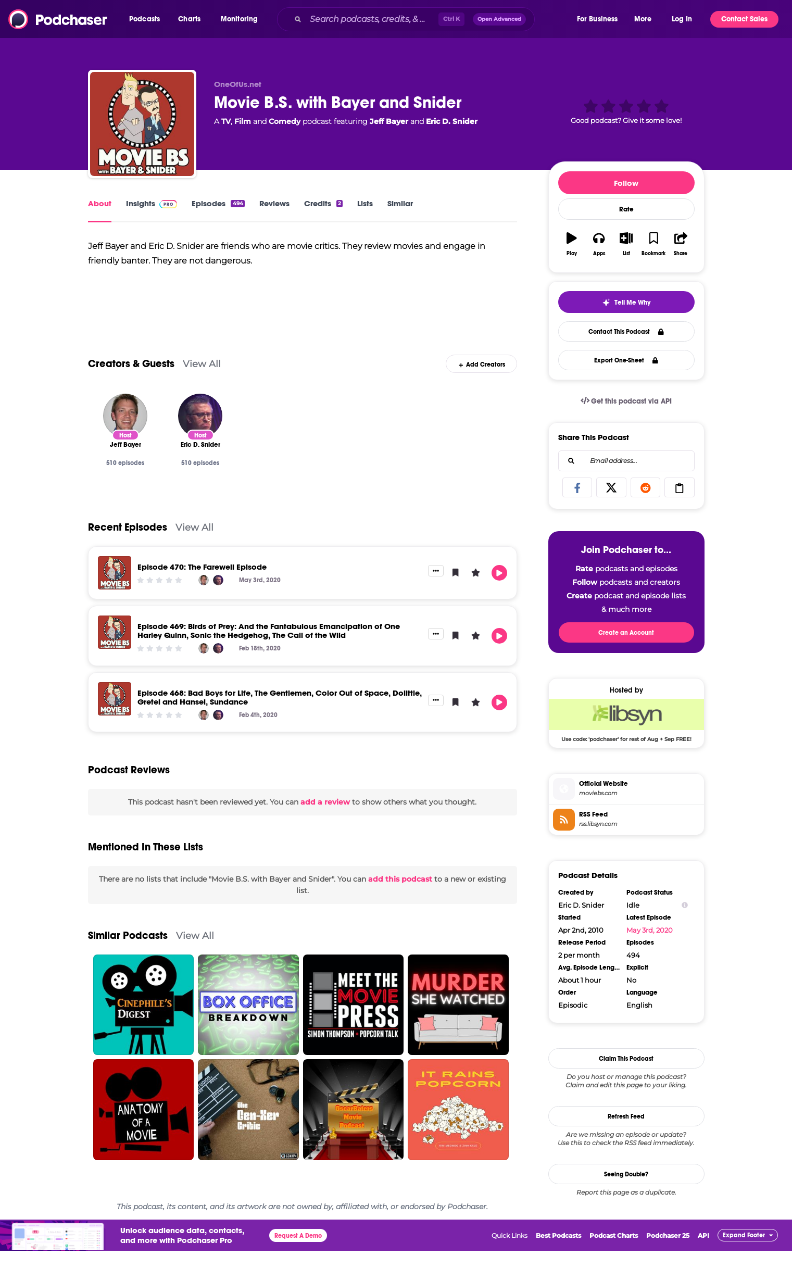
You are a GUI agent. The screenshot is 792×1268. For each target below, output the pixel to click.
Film (242, 121)
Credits (323, 203)
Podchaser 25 (667, 1253)
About (99, 203)
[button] (147, 19)
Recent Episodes (127, 544)
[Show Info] (685, 905)
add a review (325, 819)
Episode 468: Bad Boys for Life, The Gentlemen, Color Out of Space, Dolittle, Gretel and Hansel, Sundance (279, 714)
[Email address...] (626, 461)
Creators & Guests (131, 380)
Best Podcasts (558, 1253)
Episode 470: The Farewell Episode (202, 584)
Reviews (274, 203)
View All (202, 380)
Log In (682, 19)
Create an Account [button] (626, 632)
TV (226, 121)
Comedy (284, 121)
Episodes (218, 203)
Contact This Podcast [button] (626, 331)
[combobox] (426, 19)
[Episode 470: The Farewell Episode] (114, 590)
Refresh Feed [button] (626, 1116)
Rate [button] (626, 209)
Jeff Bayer (389, 121)
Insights (152, 203)
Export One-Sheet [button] (626, 360)
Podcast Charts (613, 1253)
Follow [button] (626, 183)
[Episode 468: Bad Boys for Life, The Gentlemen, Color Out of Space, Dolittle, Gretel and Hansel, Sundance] (114, 716)
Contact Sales (744, 19)
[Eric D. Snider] (200, 433)
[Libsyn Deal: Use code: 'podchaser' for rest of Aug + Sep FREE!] (626, 720)
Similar (400, 203)
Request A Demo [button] (298, 1253)
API (703, 1253)
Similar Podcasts (128, 952)
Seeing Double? (626, 1174)
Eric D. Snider (451, 121)
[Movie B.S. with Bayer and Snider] (142, 124)
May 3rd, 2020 (649, 930)
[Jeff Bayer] (125, 433)
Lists (365, 203)
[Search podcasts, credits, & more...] (372, 19)
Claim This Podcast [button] (626, 1058)
